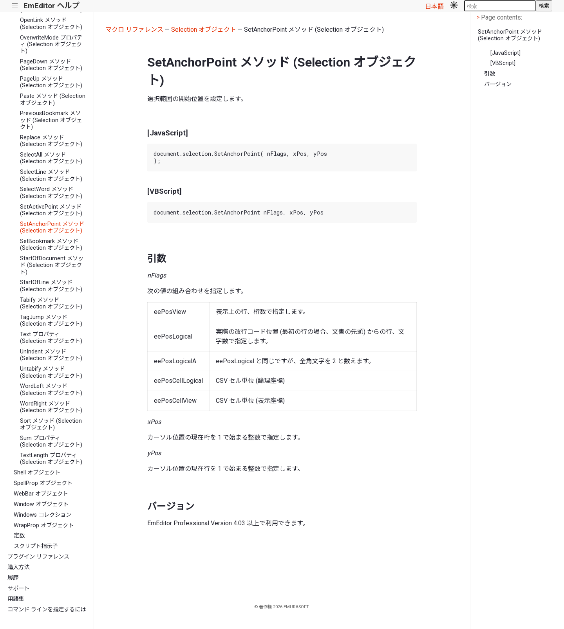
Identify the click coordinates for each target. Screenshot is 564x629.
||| (15, 6)
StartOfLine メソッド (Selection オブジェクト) (51, 285)
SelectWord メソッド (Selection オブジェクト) (51, 192)
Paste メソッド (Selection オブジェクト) (52, 99)
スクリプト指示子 (36, 546)
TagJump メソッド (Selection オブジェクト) (51, 320)
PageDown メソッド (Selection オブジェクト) (51, 65)
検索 (544, 6)
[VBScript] (502, 63)
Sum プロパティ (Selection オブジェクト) (51, 441)
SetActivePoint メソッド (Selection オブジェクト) (51, 210)
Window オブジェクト (41, 504)
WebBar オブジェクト (41, 493)
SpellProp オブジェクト (43, 483)
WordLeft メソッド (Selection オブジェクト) (51, 389)
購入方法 (18, 567)
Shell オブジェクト (37, 472)
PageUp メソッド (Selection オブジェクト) (51, 82)
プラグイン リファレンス (38, 556)
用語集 (15, 599)
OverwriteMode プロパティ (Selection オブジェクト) (51, 44)
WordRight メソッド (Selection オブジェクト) (51, 407)
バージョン (498, 84)
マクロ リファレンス (134, 29)
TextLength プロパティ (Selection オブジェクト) (51, 458)
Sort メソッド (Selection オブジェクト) (51, 424)
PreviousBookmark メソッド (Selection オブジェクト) (51, 120)
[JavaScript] (505, 53)
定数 (19, 535)
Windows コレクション (42, 515)
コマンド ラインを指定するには (46, 609)
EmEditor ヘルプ (51, 5)
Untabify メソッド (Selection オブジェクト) (51, 372)
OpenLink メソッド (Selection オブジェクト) (51, 23)
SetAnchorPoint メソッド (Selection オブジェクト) (52, 227)
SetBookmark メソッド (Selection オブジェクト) (51, 244)
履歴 (12, 578)
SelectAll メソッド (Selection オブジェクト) (51, 158)
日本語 (434, 6)
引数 (489, 73)
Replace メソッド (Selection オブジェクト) (51, 141)
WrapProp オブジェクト (44, 525)
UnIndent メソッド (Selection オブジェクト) (51, 355)
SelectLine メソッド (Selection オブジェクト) (51, 175)
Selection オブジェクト (203, 29)
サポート (18, 588)
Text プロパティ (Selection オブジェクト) (51, 337)
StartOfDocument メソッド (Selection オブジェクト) (51, 265)
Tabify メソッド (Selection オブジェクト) (51, 303)
